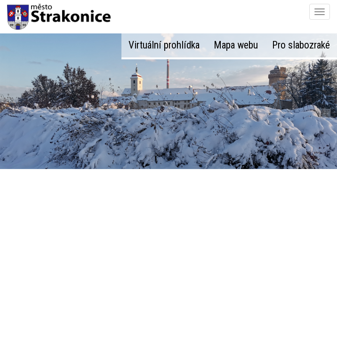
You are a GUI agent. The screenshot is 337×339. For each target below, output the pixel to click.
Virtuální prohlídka (164, 45)
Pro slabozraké (301, 45)
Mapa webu (236, 45)
